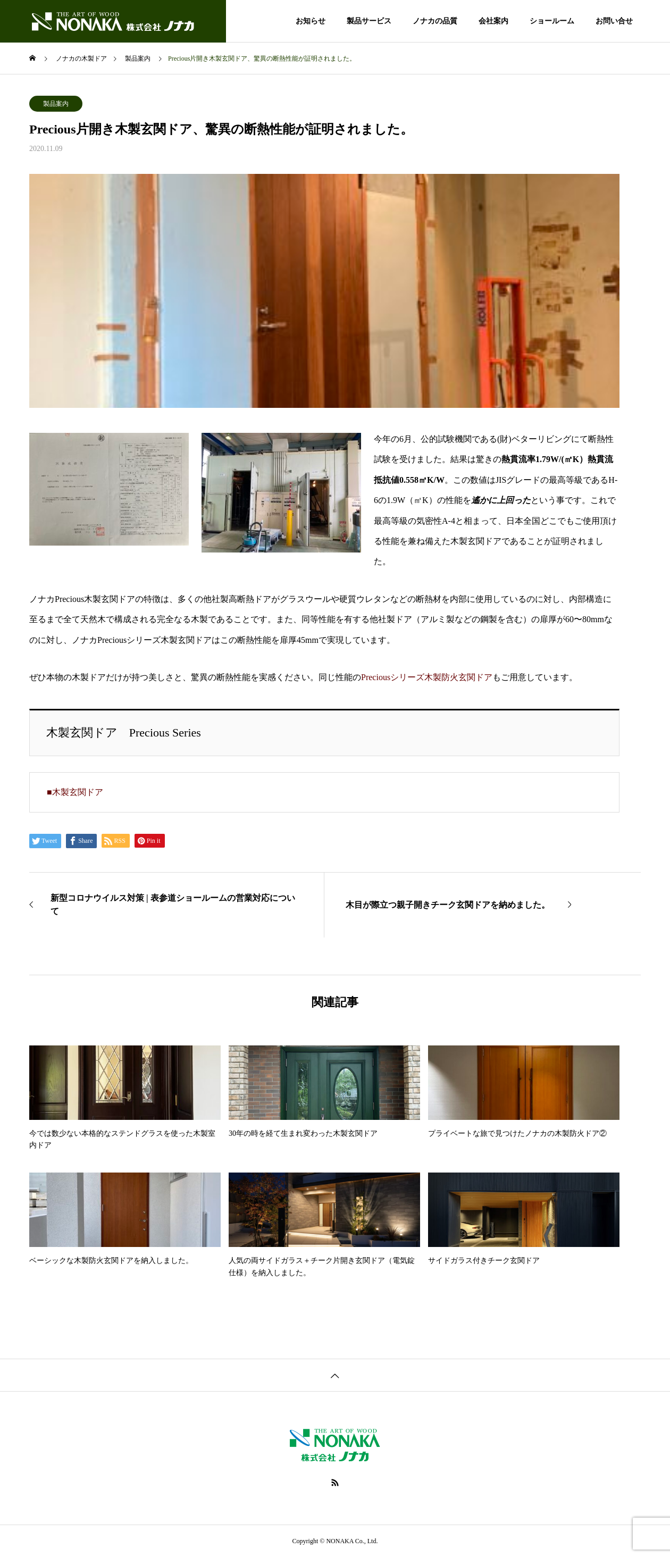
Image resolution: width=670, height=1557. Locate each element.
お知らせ (310, 21)
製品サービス (369, 21)
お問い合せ (614, 21)
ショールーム (552, 21)
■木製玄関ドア (75, 792)
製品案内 (56, 103)
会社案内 (493, 21)
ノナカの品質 (435, 21)
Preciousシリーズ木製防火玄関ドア (426, 677)
